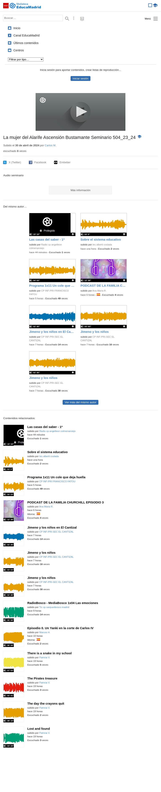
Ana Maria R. (99, 290)
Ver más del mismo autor (80, 402)
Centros (18, 50)
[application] (80, 112)
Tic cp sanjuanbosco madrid (54, 607)
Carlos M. (50, 145)
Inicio (16, 28)
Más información (80, 190)
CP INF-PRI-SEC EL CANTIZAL (56, 531)
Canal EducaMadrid (26, 35)
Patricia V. (44, 657)
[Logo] (43, 100)
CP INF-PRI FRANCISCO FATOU (57, 481)
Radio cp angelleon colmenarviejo (57, 431)
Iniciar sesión (80, 78)
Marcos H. (44, 632)
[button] (80, 112)
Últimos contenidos (26, 43)
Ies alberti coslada (102, 244)
